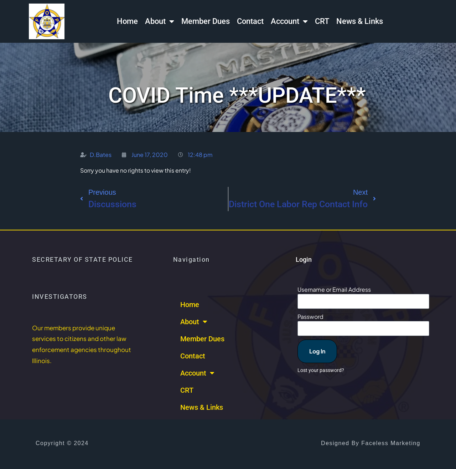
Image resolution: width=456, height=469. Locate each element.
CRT (322, 21)
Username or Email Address (334, 289)
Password (310, 316)
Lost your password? (320, 370)
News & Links (359, 21)
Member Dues (205, 21)
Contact (250, 21)
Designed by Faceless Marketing (370, 443)
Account (289, 21)
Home (127, 21)
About (159, 21)
